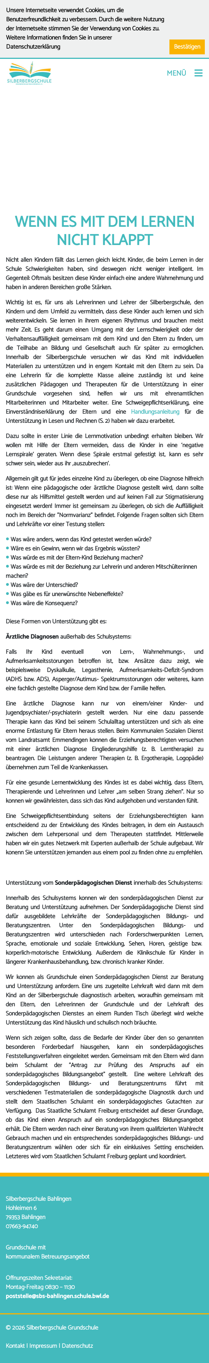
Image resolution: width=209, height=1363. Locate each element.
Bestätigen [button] (187, 47)
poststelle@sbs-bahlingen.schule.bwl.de (57, 1296)
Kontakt (15, 1346)
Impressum (43, 1346)
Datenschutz (77, 1346)
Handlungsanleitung (155, 412)
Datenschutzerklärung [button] (33, 47)
